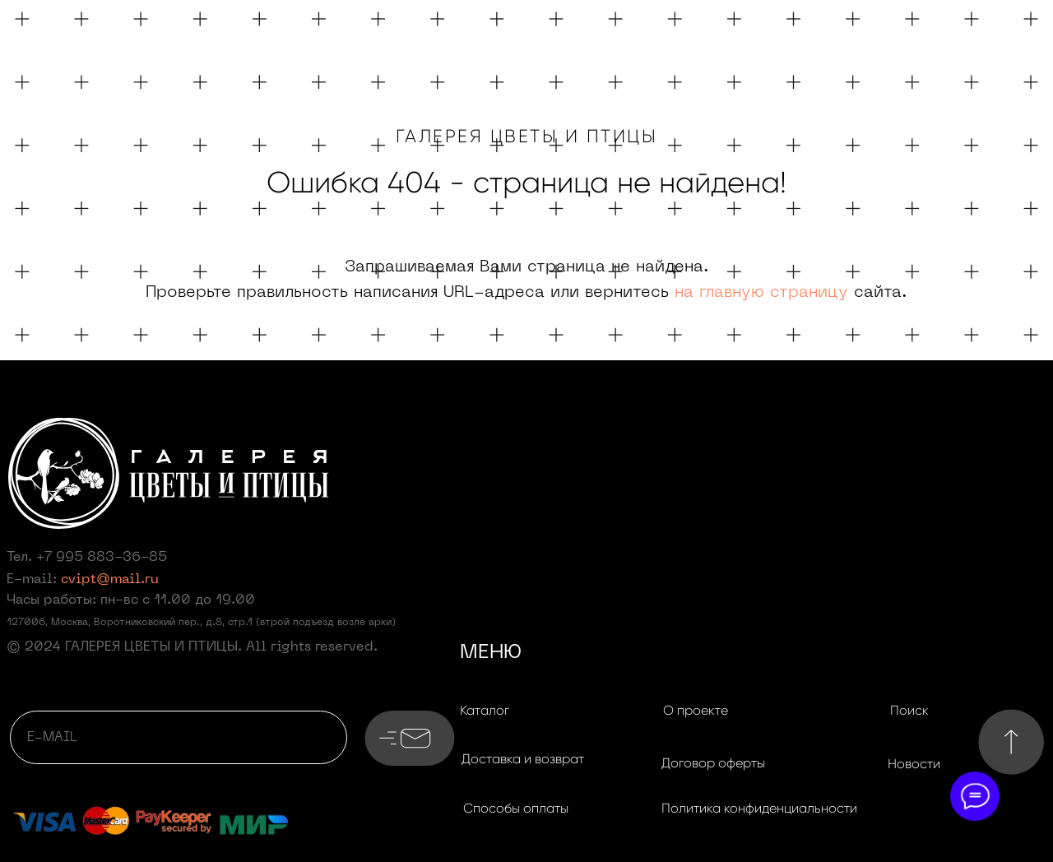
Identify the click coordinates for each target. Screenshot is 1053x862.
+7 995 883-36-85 (101, 557)
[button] (522, 759)
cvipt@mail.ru (110, 579)
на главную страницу (761, 293)
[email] (178, 737)
